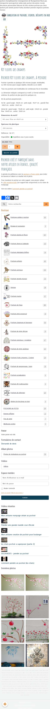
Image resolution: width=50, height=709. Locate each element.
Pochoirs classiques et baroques (25, 323)
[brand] (24, 15)
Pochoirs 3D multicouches (25, 384)
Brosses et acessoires (25, 226)
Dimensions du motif (9, 115)
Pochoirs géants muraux (25, 279)
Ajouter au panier (10, 153)
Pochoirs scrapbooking (25, 375)
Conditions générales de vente (25, 705)
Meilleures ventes (25, 424)
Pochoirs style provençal (25, 314)
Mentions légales (25, 702)
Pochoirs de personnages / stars (25, 367)
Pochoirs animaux (25, 270)
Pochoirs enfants (25, 261)
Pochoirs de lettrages (25, 393)
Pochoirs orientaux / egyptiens (25, 340)
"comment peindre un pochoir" (22, 189)
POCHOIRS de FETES (25, 408)
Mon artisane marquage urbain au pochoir (18, 515)
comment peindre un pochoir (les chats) (17, 563)
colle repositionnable (10, 183)
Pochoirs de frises (25, 305)
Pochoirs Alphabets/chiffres (25, 253)
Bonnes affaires (25, 414)
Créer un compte (5, 493)
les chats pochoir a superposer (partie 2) (18, 544)
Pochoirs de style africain (25, 331)
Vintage (25, 288)
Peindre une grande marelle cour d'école (17, 525)
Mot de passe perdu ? (17, 493)
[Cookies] (5, 704)
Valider (25, 497)
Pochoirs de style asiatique (25, 349)
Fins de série (25, 419)
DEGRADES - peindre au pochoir (15, 553)
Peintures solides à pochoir (25, 217)
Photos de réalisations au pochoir (25, 454)
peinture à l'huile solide (31, 174)
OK (46, 204)
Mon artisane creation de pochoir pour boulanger (21, 534)
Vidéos (6, 466)
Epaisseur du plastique (10, 124)
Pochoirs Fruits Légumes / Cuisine (25, 358)
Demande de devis (8, 444)
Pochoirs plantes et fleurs (25, 235)
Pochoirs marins (25, 296)
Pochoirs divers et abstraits (25, 244)
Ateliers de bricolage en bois (25, 402)
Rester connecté (9, 488)
